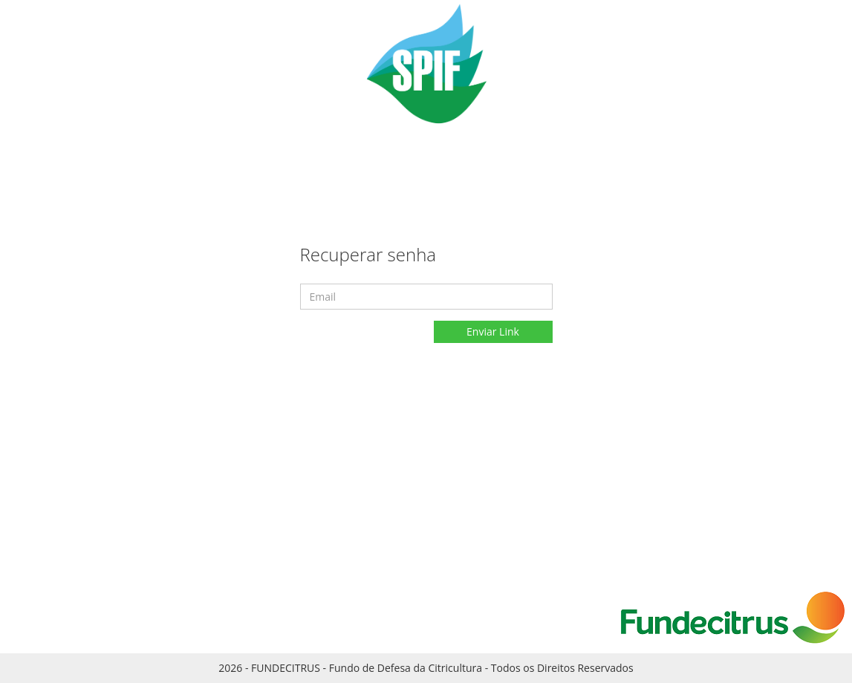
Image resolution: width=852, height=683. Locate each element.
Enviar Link (492, 331)
